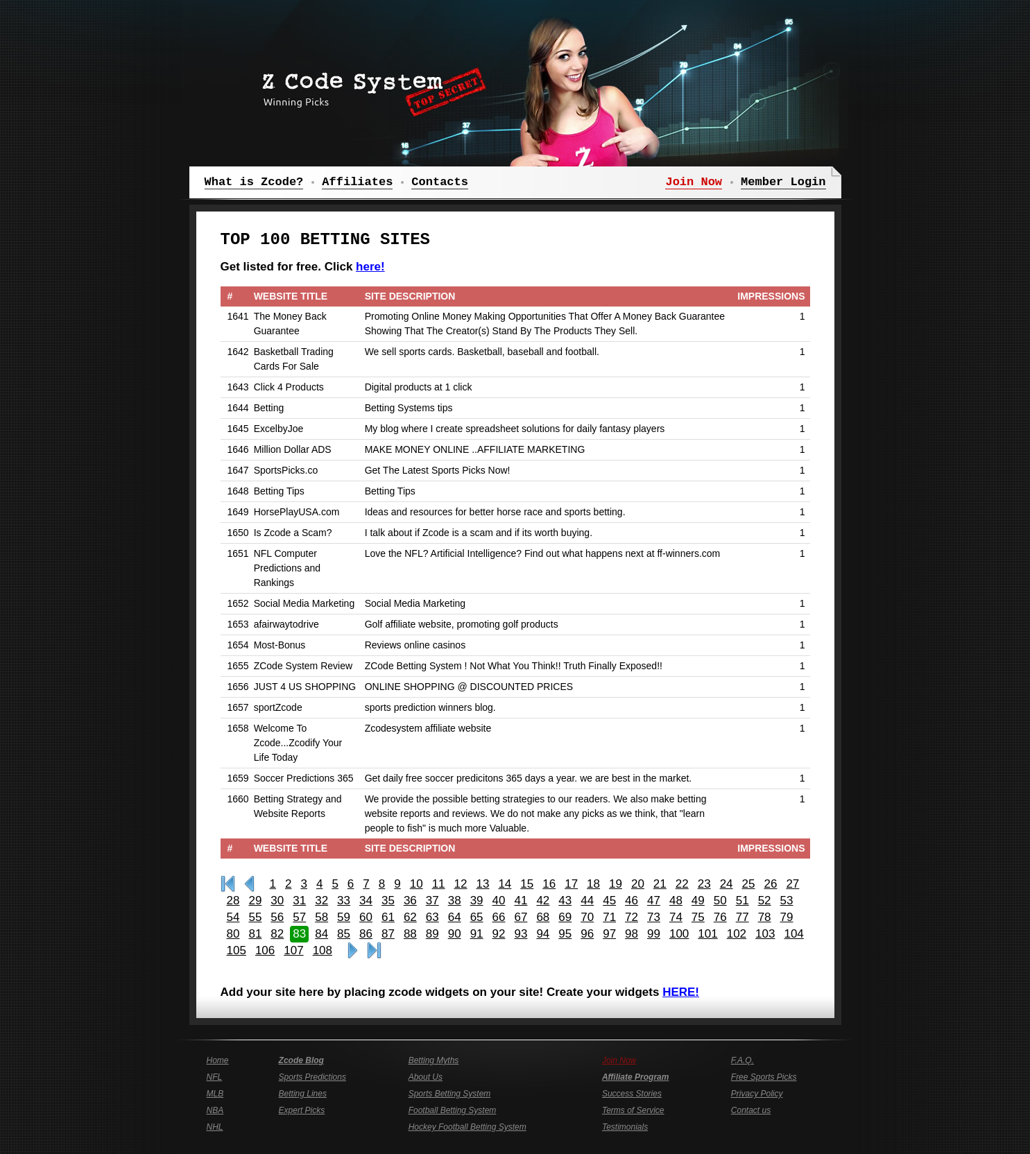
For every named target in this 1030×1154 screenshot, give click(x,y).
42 (542, 900)
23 (704, 883)
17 (571, 883)
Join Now (619, 1060)
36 (410, 900)
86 (365, 933)
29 (254, 900)
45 (609, 900)
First (228, 884)
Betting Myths (434, 1060)
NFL (215, 1077)
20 (637, 883)
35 (388, 900)
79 (786, 917)
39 (476, 900)
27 (792, 883)
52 (764, 900)
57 (299, 917)
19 (615, 883)
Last (374, 950)
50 (720, 900)
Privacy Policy (757, 1094)
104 (793, 933)
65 (476, 917)
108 (322, 950)
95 (565, 933)
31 (299, 900)
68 (542, 917)
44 (587, 900)
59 (343, 917)
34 (365, 900)
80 (233, 933)
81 (254, 933)
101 (707, 933)
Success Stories (632, 1094)
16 (549, 883)
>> (352, 950)
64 (454, 917)
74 (676, 917)
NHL (215, 1127)
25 (748, 883)
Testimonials (625, 1127)
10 (416, 883)
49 (698, 900)
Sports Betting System (450, 1094)
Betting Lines (303, 1094)
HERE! (680, 992)
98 (631, 933)
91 (476, 933)
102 (736, 933)
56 (277, 917)
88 (410, 933)
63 (432, 917)
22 (682, 883)
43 (565, 900)
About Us (426, 1077)
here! (370, 266)
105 (236, 950)
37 (432, 900)
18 (593, 883)
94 (542, 933)
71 (609, 917)
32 (321, 900)
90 (454, 933)
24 (726, 883)
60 (365, 917)
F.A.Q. (742, 1060)
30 (277, 900)
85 (343, 933)
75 (698, 917)
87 (388, 933)
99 (653, 933)
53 (786, 900)
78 (764, 917)
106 (265, 950)
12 (460, 883)
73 (653, 917)
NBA (215, 1110)
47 (653, 900)
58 (321, 917)
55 (254, 917)
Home (218, 1060)
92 (499, 933)
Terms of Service (633, 1110)
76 (720, 917)
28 (233, 900)
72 (631, 917)
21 (660, 883)
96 (587, 933)
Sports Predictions (312, 1077)
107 (293, 950)
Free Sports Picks (764, 1077)
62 (410, 917)
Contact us (751, 1110)
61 (388, 917)
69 (565, 917)
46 (631, 900)
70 (587, 917)
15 (526, 883)
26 (770, 883)
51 (742, 900)
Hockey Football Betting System (467, 1127)
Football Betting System (453, 1110)
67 (520, 917)
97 (609, 933)
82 (277, 933)
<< (249, 884)
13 (482, 883)
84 (321, 933)
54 (233, 917)
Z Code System (369, 87)
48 (676, 900)
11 (438, 883)
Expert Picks (302, 1110)
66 (499, 917)
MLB (215, 1094)
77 (742, 917)
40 (499, 900)
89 (432, 933)
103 (765, 933)
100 (679, 933)
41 (520, 900)
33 (343, 900)
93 (520, 933)
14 (504, 883)
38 (454, 900)
